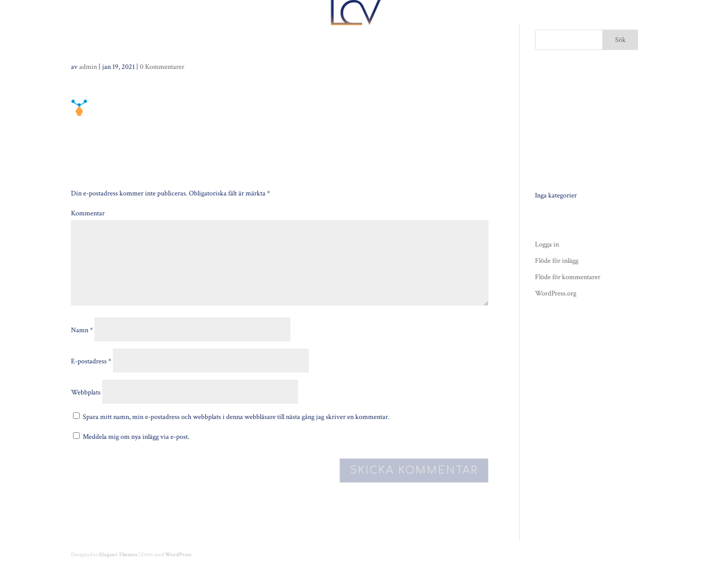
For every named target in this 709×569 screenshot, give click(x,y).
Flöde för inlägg (556, 260)
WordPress (178, 554)
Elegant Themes (118, 554)
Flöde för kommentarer (567, 277)
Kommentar (88, 213)
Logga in (547, 244)
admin (88, 66)
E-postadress (91, 361)
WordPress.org (555, 293)
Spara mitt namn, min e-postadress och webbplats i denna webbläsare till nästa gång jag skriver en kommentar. (236, 417)
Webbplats (86, 392)
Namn (82, 330)
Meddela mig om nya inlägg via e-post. (136, 436)
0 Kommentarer (162, 66)
